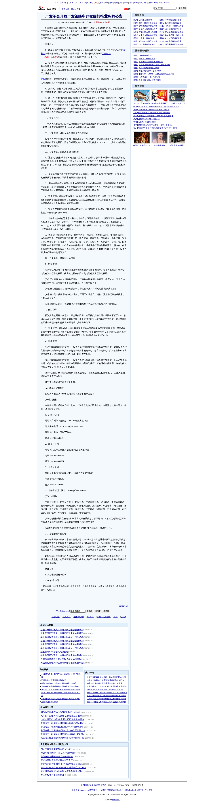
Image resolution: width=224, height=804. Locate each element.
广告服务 (93, 790)
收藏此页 (66, 617)
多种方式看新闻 (103, 617)
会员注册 (140, 790)
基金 (73, 9)
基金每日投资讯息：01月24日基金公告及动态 (61, 637)
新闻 (61, 3)
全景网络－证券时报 (101, 22)
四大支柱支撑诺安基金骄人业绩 (56, 749)
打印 (116, 617)
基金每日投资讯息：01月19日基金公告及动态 (61, 655)
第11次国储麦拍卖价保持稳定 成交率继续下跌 (62, 738)
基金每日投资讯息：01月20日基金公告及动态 (61, 648)
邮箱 (156, 3)
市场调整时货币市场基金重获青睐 (57, 760)
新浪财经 (65, 9)
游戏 (116, 3)
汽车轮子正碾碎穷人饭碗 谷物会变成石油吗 (61, 716)
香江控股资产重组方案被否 (53, 775)
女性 (121, 3)
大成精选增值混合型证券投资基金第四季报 (60, 659)
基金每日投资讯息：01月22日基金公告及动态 (61, 644)
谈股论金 (55, 617)
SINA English (130, 790)
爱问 (151, 3)
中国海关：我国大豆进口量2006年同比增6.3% (62, 734)
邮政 (43, 79)
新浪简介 (75, 790)
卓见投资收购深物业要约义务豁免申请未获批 (62, 771)
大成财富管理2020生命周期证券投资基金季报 (61, 663)
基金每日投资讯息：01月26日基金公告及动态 (61, 630)
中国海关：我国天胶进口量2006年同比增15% (62, 727)
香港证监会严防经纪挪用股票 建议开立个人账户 (63, 767)
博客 (91, 3)
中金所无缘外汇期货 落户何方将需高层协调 (61, 764)
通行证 (166, 3)
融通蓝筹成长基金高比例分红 (54, 652)
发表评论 (123, 606)
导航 (161, 3)
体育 (66, 3)
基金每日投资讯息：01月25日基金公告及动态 (61, 633)
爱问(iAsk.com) (63, 611)
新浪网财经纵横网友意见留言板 (93, 785)
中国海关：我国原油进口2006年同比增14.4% (62, 723)
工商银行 (106, 53)
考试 (131, 3)
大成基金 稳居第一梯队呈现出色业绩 (58, 753)
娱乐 (71, 3)
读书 (126, 3)
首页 (56, 3)
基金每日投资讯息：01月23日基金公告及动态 (61, 641)
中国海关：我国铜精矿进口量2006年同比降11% (63, 730)
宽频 (101, 3)
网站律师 (119, 790)
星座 (136, 3)
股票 (81, 3)
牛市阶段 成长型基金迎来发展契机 (57, 756)
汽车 (106, 3)
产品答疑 (148, 790)
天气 (141, 3)
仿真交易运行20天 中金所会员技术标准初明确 (62, 719)
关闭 (123, 617)
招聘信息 (111, 790)
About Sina (84, 790)
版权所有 (116, 799)
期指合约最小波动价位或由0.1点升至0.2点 (60, 712)
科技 (86, 3)
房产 (111, 3)
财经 (76, 3)
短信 (146, 3)
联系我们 (102, 790)
